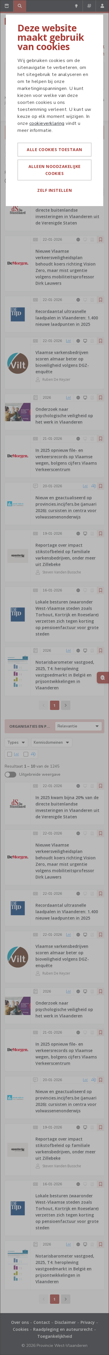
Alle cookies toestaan (54, 149)
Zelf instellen (54, 190)
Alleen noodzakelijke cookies (54, 170)
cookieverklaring (47, 123)
